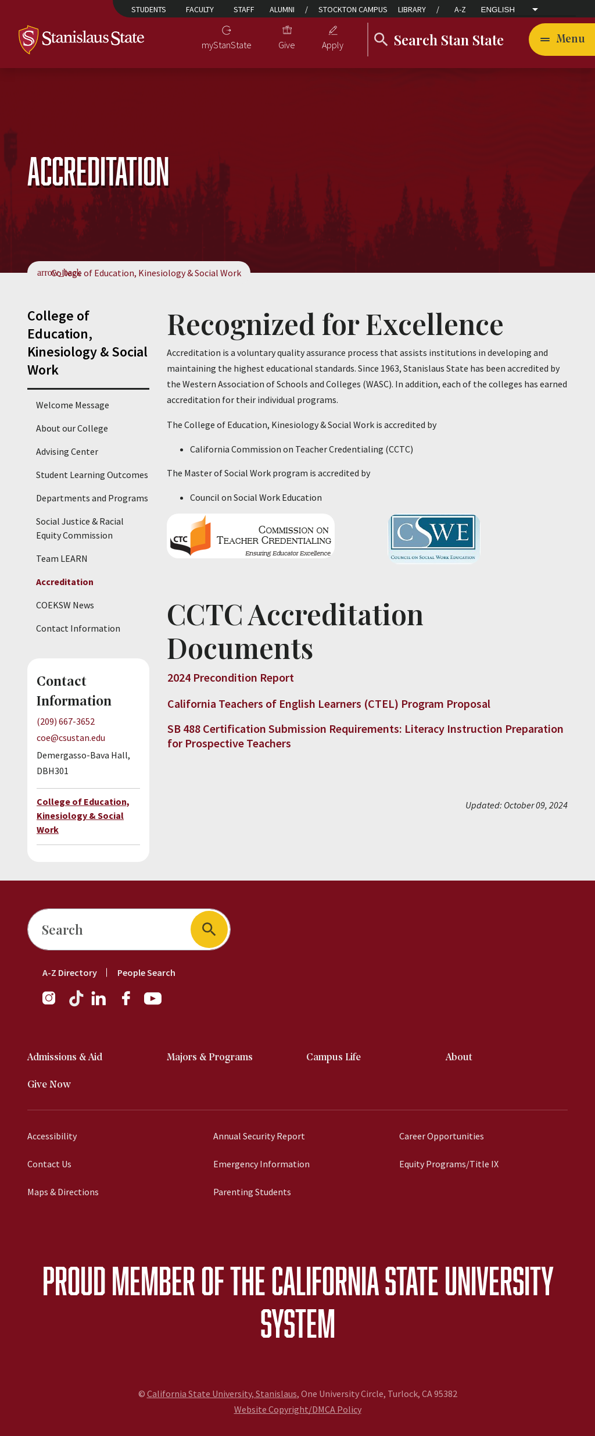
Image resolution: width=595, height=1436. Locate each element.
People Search (146, 972)
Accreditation (65, 581)
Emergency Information (261, 1164)
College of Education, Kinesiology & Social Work (146, 273)
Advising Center (67, 451)
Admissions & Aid (64, 1057)
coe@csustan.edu (71, 737)
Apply (332, 45)
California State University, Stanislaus (222, 1393)
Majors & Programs (210, 1057)
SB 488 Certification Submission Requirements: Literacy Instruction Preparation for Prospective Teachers (365, 735)
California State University (412, 1280)
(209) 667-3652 (66, 721)
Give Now (49, 1085)
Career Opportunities (441, 1136)
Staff (244, 9)
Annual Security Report (259, 1136)
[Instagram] (53, 1004)
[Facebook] (131, 1004)
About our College (72, 428)
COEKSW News (65, 605)
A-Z (460, 9)
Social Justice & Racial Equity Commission (80, 528)
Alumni (282, 9)
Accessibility (52, 1136)
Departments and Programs (92, 498)
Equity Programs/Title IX (449, 1164)
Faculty (200, 9)
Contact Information (78, 628)
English (498, 9)
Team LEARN (62, 558)
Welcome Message (72, 405)
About (459, 1057)
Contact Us (49, 1164)
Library (412, 9)
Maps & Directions (63, 1192)
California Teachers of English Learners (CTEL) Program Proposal (328, 703)
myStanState (227, 45)
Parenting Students (252, 1192)
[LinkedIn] (99, 1004)
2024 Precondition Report (230, 677)
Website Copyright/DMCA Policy (297, 1409)
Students (148, 9)
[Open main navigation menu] (562, 39)
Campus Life (333, 1057)
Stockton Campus (353, 9)
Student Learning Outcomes (92, 474)
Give (286, 45)
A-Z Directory (69, 972)
